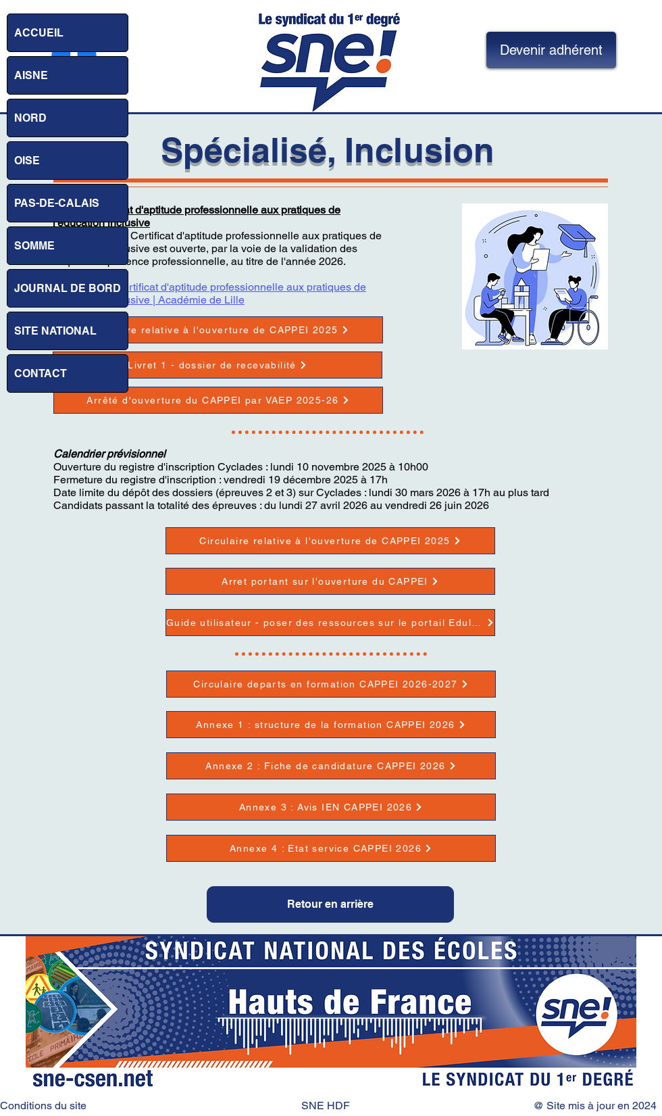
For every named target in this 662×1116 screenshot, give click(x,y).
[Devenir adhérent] (551, 50)
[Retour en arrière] (330, 904)
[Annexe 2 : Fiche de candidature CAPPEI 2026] (331, 765)
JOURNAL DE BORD (67, 288)
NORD (30, 118)
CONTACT (40, 373)
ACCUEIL (38, 32)
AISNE (31, 75)
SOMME (34, 245)
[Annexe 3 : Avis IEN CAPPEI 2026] (331, 807)
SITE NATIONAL (55, 330)
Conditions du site (43, 1105)
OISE (27, 160)
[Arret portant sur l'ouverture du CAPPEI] (330, 581)
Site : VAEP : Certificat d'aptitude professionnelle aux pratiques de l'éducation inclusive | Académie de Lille (209, 293)
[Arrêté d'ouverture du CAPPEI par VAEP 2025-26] (218, 400)
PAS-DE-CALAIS (56, 203)
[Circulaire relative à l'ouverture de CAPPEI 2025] (218, 329)
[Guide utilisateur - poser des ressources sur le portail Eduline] (330, 622)
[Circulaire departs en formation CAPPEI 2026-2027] (331, 684)
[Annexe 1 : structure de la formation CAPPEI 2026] (331, 724)
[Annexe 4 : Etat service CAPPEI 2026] (331, 848)
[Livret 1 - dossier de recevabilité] (217, 365)
